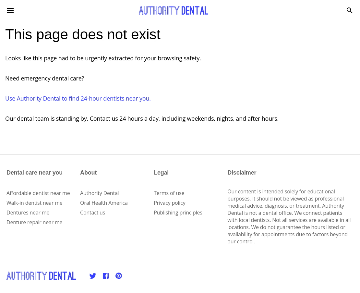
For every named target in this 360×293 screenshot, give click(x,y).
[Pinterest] (119, 276)
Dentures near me (27, 212)
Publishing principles (178, 212)
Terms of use (169, 193)
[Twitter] (93, 276)
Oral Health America (104, 202)
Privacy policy (169, 202)
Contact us (92, 212)
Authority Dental (99, 193)
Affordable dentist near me (38, 193)
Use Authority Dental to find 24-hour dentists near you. (78, 98)
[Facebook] (106, 276)
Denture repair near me (34, 222)
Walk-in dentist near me (34, 202)
